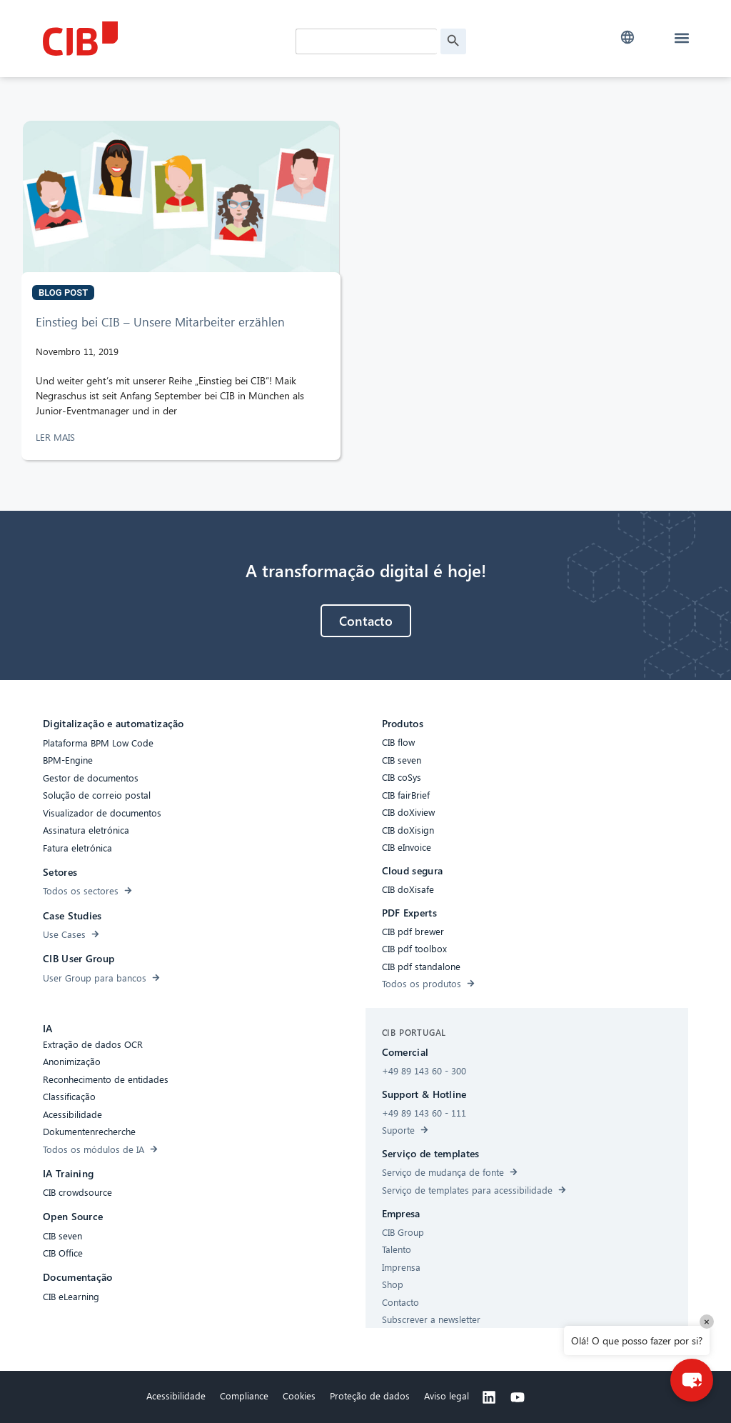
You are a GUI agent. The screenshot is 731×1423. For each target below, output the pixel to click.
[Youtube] (517, 1397)
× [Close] (706, 1321)
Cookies (299, 1395)
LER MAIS (57, 437)
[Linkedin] (489, 1397)
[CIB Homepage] (150, 38)
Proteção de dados (370, 1395)
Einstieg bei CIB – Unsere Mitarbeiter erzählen (160, 322)
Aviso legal (446, 1395)
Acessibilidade (176, 1395)
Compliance (244, 1395)
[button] (628, 37)
